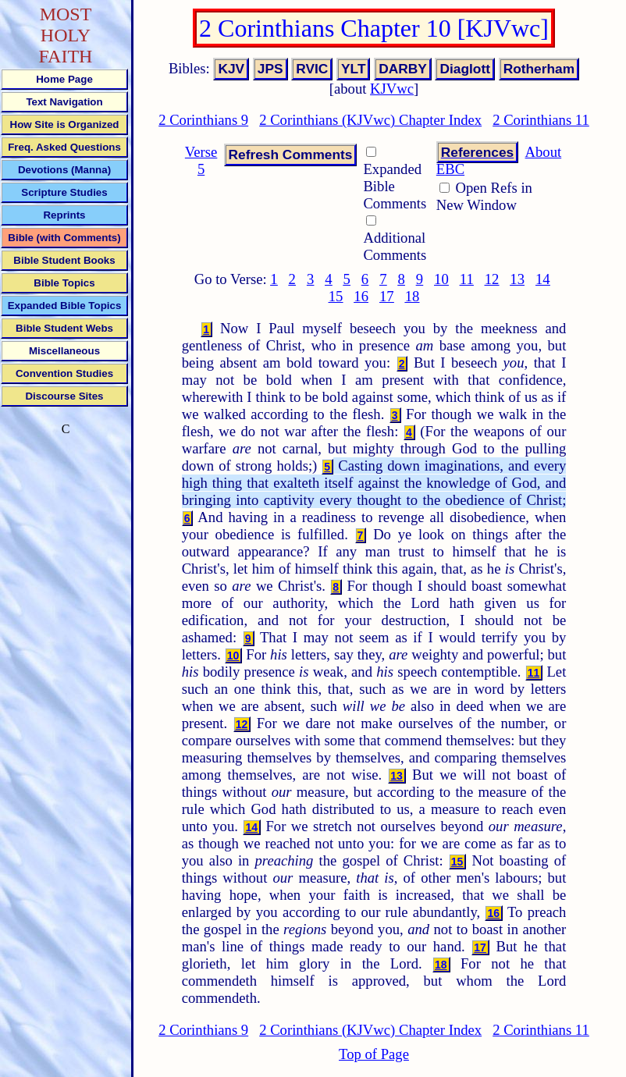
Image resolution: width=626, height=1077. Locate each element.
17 (386, 296)
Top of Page (374, 1054)
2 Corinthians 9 (203, 120)
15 (336, 296)
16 (361, 296)
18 (412, 296)
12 (492, 279)
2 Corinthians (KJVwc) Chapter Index (370, 120)
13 (517, 279)
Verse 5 (201, 160)
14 (542, 279)
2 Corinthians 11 (541, 120)
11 (467, 279)
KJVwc (392, 88)
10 (441, 279)
